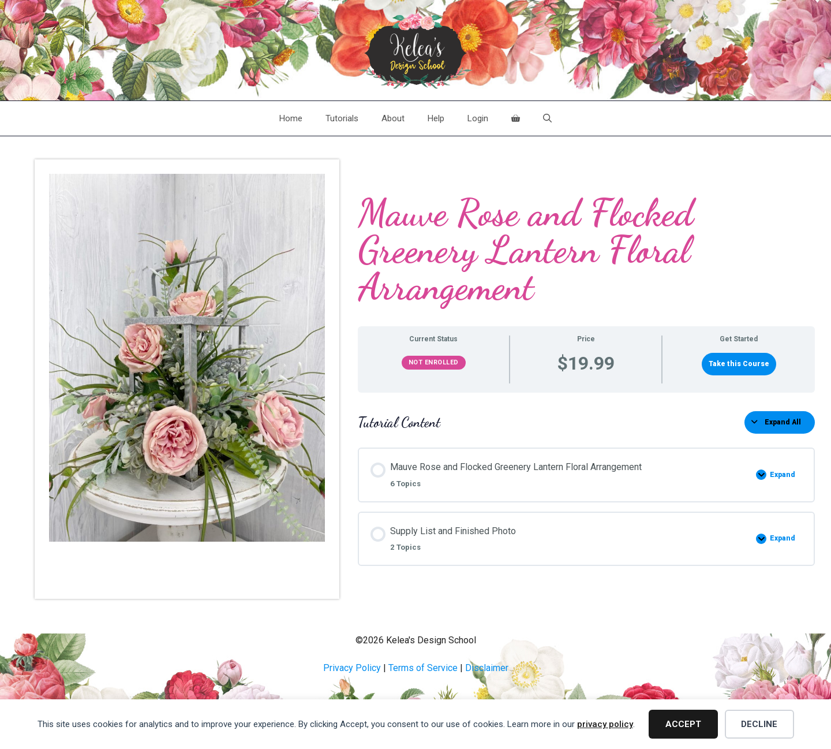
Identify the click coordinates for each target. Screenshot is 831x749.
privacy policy (605, 724)
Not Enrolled (434, 362)
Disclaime (485, 667)
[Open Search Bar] (547, 118)
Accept (683, 724)
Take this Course (739, 364)
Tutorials (341, 118)
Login (477, 118)
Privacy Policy (352, 667)
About (393, 118)
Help (436, 118)
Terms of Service (423, 667)
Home (290, 118)
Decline (759, 724)
